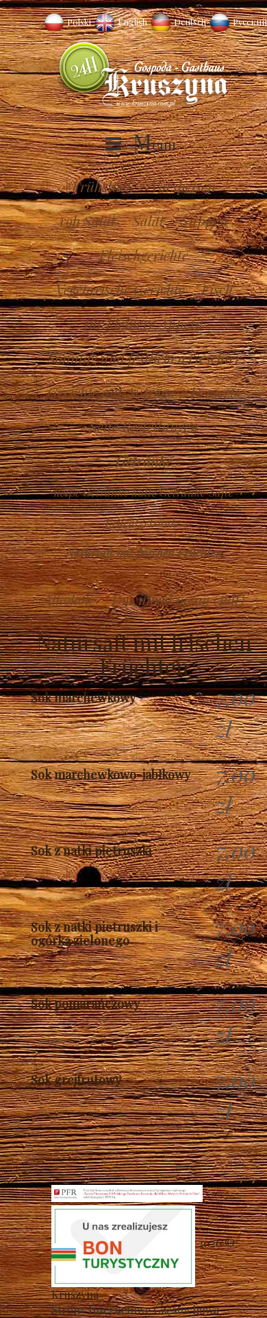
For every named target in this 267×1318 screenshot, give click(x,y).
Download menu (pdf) (178, 599)
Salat (148, 220)
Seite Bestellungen (144, 426)
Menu (154, 144)
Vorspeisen (183, 186)
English (132, 21)
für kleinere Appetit (144, 323)
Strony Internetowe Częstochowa (135, 1309)
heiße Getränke (91, 491)
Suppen (204, 220)
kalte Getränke (168, 491)
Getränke (144, 460)
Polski (79, 21)
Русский (250, 21)
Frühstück (103, 186)
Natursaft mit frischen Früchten (144, 552)
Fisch (217, 288)
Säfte (221, 491)
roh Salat (88, 220)
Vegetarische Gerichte (120, 288)
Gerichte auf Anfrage (110, 391)
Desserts (215, 391)
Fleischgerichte (143, 254)
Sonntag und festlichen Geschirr (144, 357)
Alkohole (69, 599)
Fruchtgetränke (143, 522)
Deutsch (190, 21)
